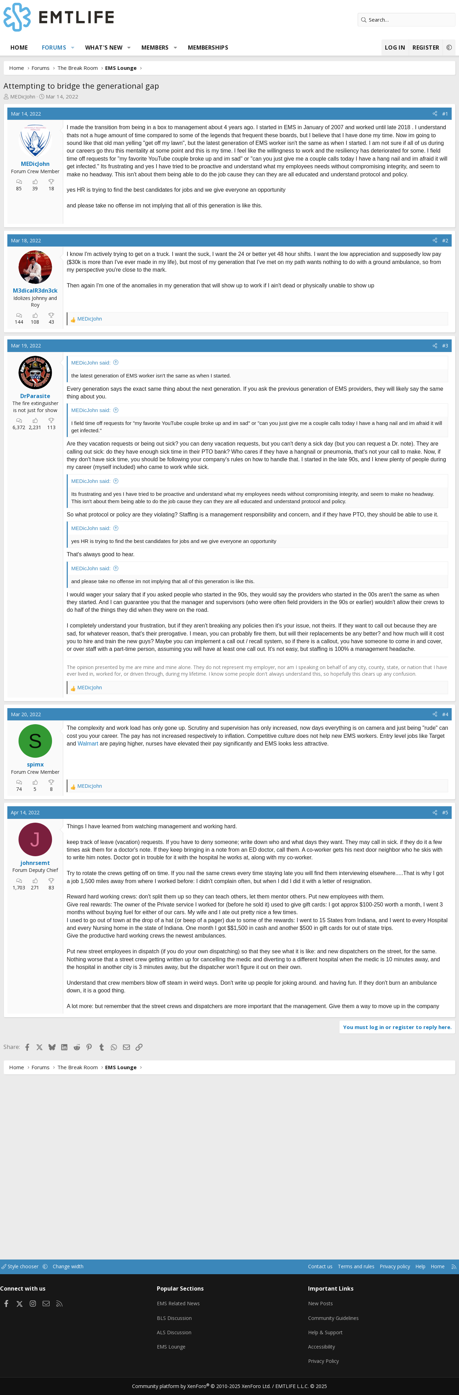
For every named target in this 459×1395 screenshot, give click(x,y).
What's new (107, 47)
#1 (441, 113)
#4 (441, 900)
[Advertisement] (126, 268)
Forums (58, 47)
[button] (77, 47)
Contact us (302, 1274)
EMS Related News (183, 1309)
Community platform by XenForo (206, 1386)
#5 (441, 999)
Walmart (109, 930)
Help (409, 1274)
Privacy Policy (321, 1363)
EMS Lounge (175, 1349)
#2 (441, 337)
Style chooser (31, 1274)
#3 (441, 442)
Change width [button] (81, 1274)
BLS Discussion (178, 1322)
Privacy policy (381, 1274)
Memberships (212, 47)
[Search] (402, 20)
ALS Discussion (178, 1336)
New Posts (318, 1309)
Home (23, 47)
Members (159, 47)
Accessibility (319, 1349)
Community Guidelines (331, 1322)
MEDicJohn (26, 96)
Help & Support (324, 1336)
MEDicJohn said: (95, 459)
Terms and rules (340, 1274)
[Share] (431, 113)
